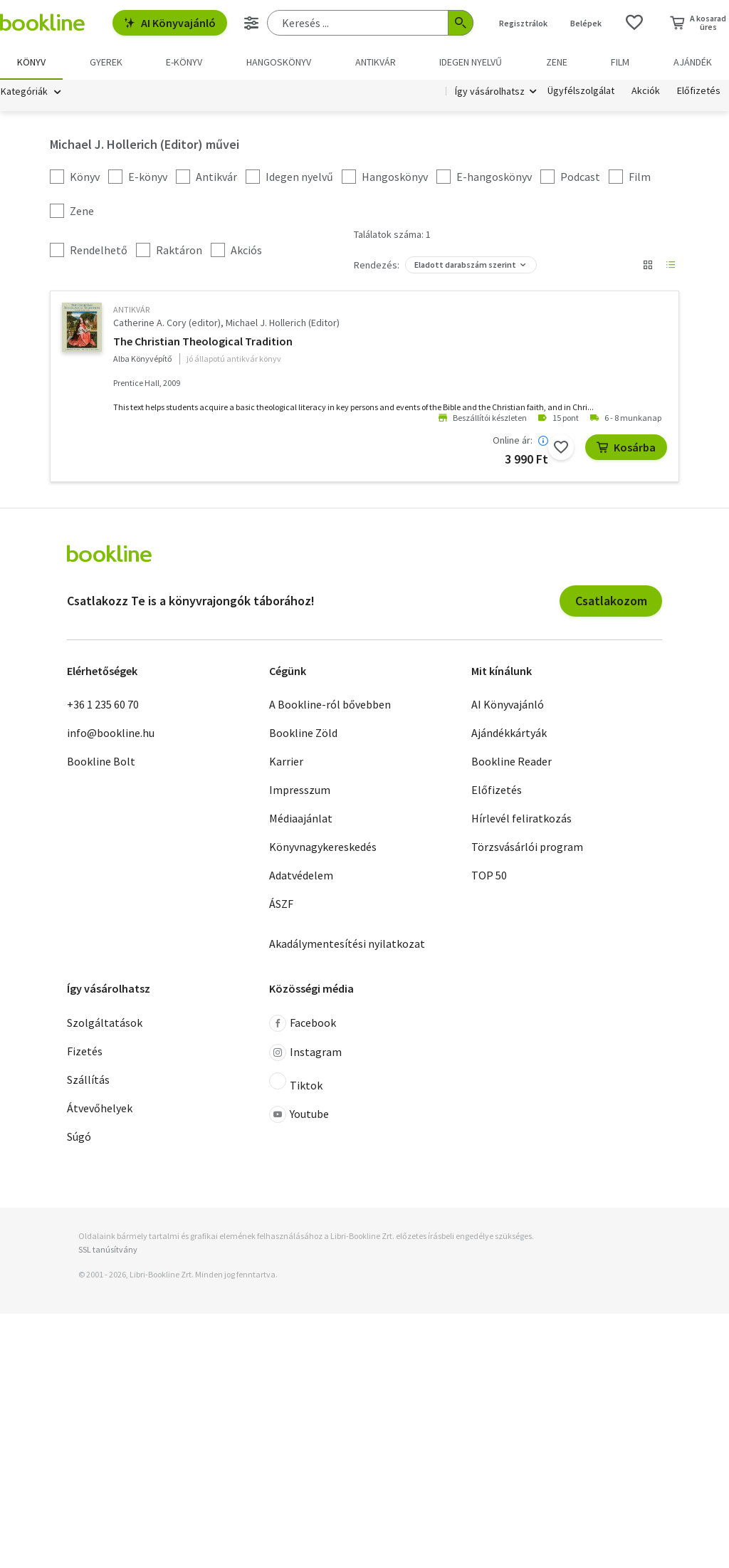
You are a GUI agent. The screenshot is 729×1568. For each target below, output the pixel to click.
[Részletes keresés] (251, 23)
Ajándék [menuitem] (692, 62)
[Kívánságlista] (634, 22)
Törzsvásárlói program (527, 847)
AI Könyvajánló (170, 23)
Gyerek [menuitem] (106, 62)
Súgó (79, 1136)
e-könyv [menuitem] (184, 62)
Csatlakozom (611, 600)
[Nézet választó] (647, 264)
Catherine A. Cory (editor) (167, 322)
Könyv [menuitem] (31, 62)
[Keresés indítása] (460, 23)
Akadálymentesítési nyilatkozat (347, 943)
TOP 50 (489, 875)
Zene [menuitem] (556, 62)
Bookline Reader (511, 761)
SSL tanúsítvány (107, 1249)
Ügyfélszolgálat (580, 91)
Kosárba (626, 447)
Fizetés (85, 1051)
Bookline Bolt (101, 761)
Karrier (286, 761)
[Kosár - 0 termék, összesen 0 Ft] (698, 22)
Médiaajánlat (300, 818)
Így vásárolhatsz (490, 91)
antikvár (131, 309)
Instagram (305, 1052)
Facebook (302, 1023)
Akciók (645, 91)
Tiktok (295, 1082)
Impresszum (299, 790)
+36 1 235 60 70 (103, 704)
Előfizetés (698, 91)
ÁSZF (281, 904)
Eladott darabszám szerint (465, 264)
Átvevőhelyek (99, 1108)
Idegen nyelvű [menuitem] (470, 62)
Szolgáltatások (104, 1022)
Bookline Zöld (303, 733)
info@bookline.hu (110, 733)
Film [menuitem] (620, 62)
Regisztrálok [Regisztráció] (523, 23)
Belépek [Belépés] (586, 23)
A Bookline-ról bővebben (330, 704)
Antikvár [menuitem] (375, 62)
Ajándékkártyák (509, 733)
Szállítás (88, 1079)
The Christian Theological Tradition (203, 341)
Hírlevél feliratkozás (521, 818)
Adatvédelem (301, 875)
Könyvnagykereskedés (323, 847)
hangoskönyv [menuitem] (278, 62)
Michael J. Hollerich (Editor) (283, 322)
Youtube (299, 1114)
